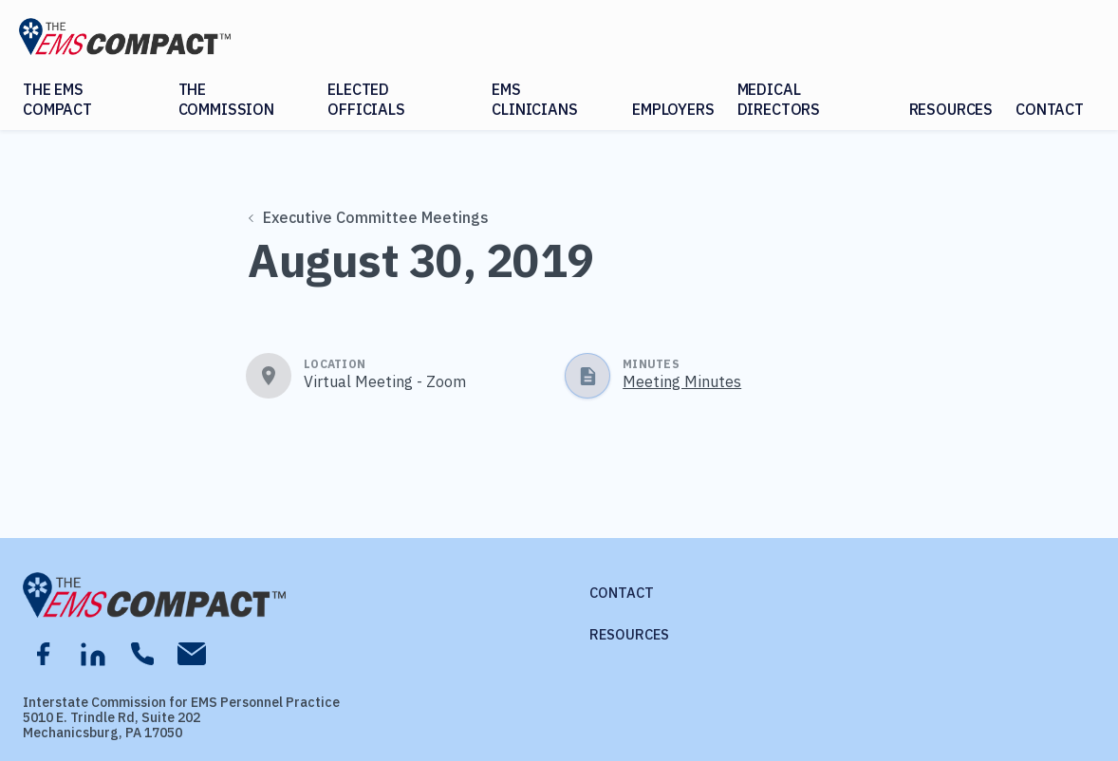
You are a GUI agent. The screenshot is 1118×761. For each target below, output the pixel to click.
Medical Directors (779, 99)
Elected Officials (366, 99)
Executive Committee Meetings (369, 217)
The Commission (226, 99)
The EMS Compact (57, 99)
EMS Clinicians (534, 99)
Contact (1050, 109)
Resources (951, 109)
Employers (673, 109)
